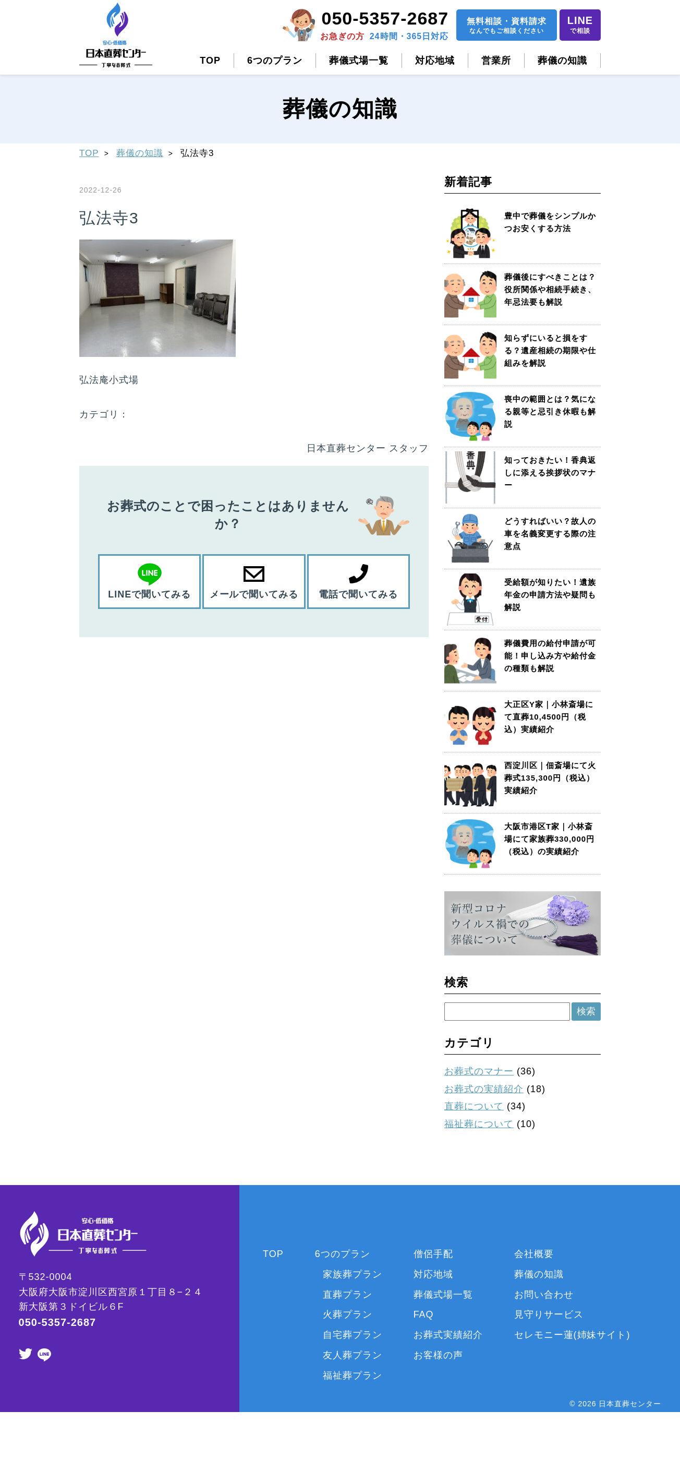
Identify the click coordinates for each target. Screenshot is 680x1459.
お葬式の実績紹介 (484, 1089)
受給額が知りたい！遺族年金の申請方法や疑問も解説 (550, 595)
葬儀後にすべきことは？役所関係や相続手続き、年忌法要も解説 (550, 289)
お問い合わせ (544, 1294)
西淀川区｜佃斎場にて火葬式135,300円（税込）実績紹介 (550, 778)
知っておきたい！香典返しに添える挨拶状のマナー (550, 472)
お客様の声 (438, 1355)
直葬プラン (347, 1294)
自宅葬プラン (352, 1335)
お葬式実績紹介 (448, 1335)
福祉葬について (479, 1124)
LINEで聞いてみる (149, 594)
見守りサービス (549, 1314)
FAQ (424, 1314)
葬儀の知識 (562, 60)
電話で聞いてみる (358, 594)
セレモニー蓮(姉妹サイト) (572, 1335)
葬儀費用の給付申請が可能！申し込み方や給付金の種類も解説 (550, 656)
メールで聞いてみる (253, 594)
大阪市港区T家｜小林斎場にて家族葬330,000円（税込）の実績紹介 (549, 839)
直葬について (474, 1106)
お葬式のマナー (479, 1071)
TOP (210, 60)
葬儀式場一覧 (358, 60)
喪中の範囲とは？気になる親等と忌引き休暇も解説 (550, 411)
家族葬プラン (352, 1274)
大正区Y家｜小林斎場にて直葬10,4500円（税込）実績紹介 (548, 717)
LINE (580, 26)
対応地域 (435, 60)
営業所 (496, 60)
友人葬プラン (352, 1355)
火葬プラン (347, 1314)
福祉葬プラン (352, 1375)
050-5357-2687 (384, 18)
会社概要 (534, 1254)
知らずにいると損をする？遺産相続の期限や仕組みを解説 (550, 350)
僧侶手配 (433, 1254)
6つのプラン (274, 60)
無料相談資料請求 (506, 26)
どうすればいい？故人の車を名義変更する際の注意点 (550, 534)
